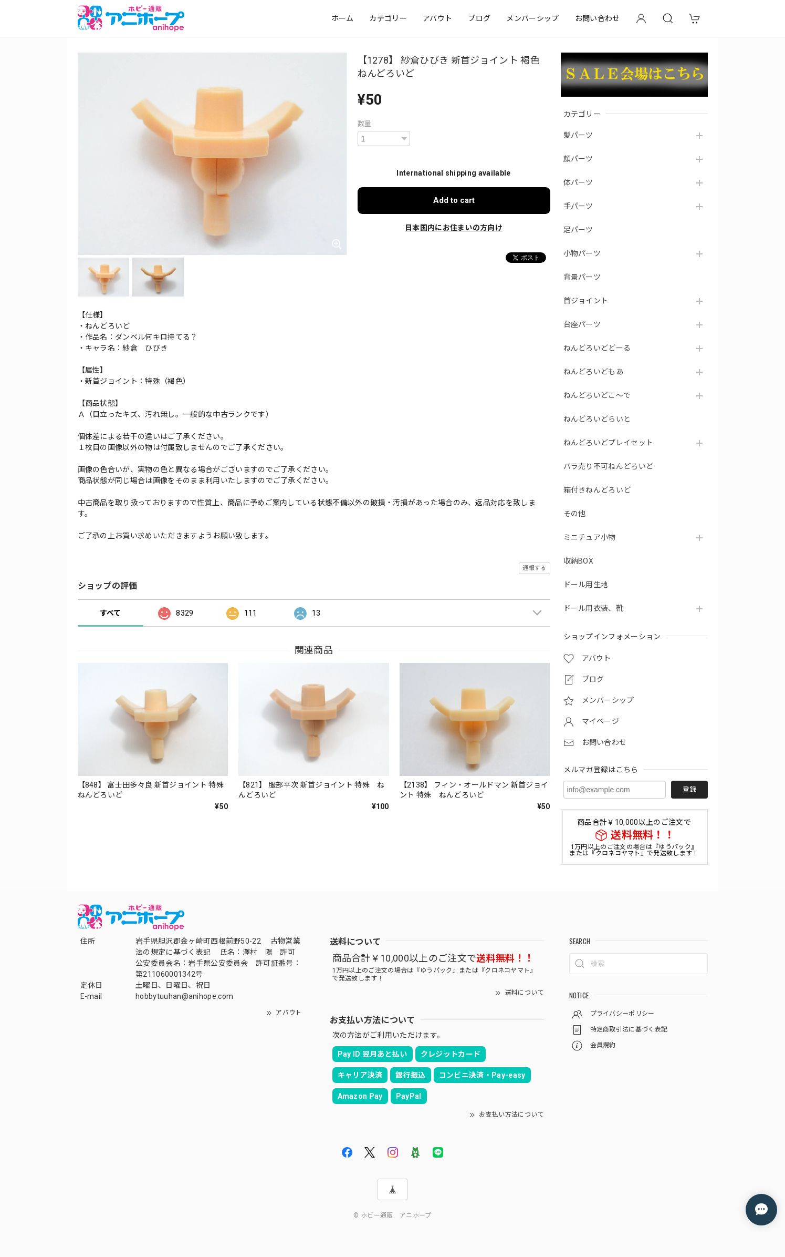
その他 (574, 513)
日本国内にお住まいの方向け (454, 227)
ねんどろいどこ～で (597, 395)
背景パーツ (582, 277)
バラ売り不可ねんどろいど (608, 466)
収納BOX (578, 561)
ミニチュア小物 (589, 537)
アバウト (437, 18)
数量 (365, 124)
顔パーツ (578, 159)
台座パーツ (582, 324)
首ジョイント (586, 301)
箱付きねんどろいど (597, 490)
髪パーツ (578, 135)
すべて (110, 613)
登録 (689, 789)
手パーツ (578, 206)
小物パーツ (582, 253)
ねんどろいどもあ (593, 371)
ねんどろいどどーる (597, 348)
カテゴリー (388, 18)
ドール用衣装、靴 (593, 608)
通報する (534, 568)
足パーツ (578, 230)
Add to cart (454, 200)
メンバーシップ (532, 18)
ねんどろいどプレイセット (608, 442)
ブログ (479, 18)
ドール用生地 (586, 584)
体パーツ (578, 182)
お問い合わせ (597, 18)
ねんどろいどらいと (597, 419)
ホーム (342, 18)
